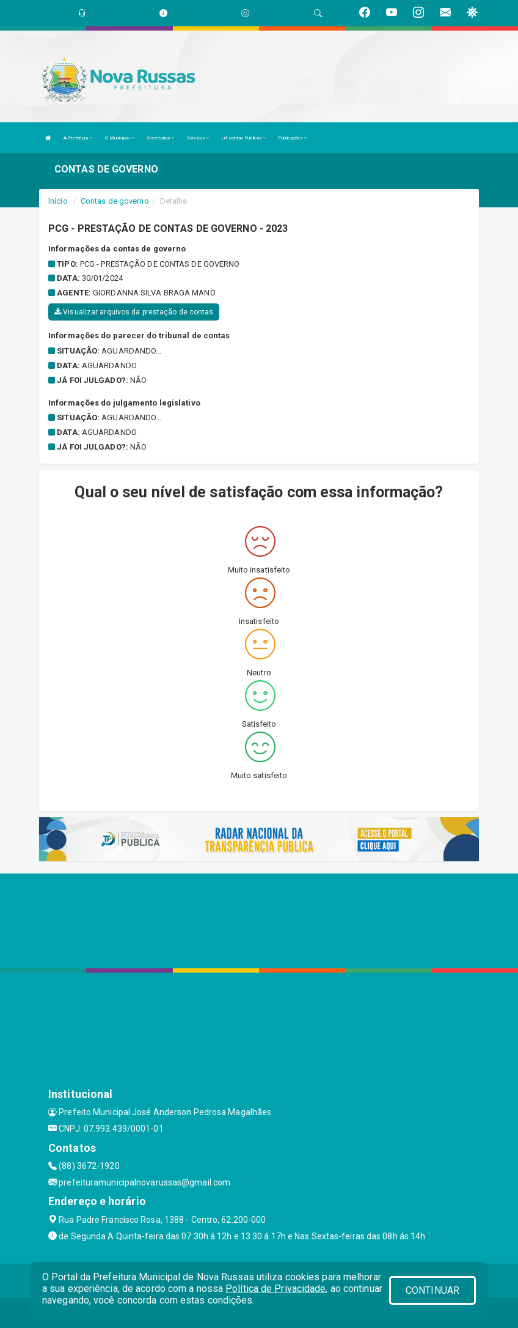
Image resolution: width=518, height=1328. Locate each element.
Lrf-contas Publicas (243, 138)
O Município (119, 138)
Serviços (197, 138)
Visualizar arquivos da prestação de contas (133, 312)
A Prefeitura (78, 138)
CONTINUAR (432, 1290)
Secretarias (160, 138)
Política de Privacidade (275, 1288)
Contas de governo (115, 201)
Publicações (292, 138)
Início (58, 201)
